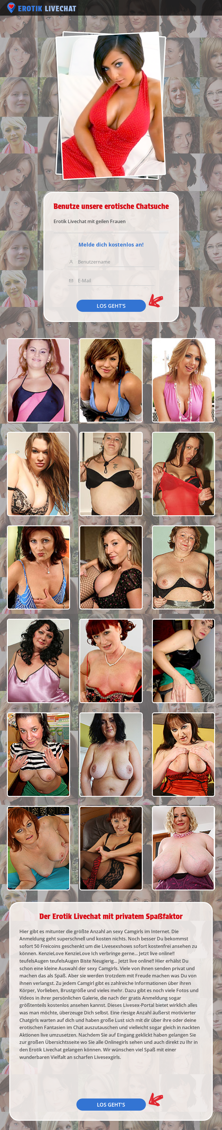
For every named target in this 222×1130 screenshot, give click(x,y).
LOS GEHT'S (111, 305)
